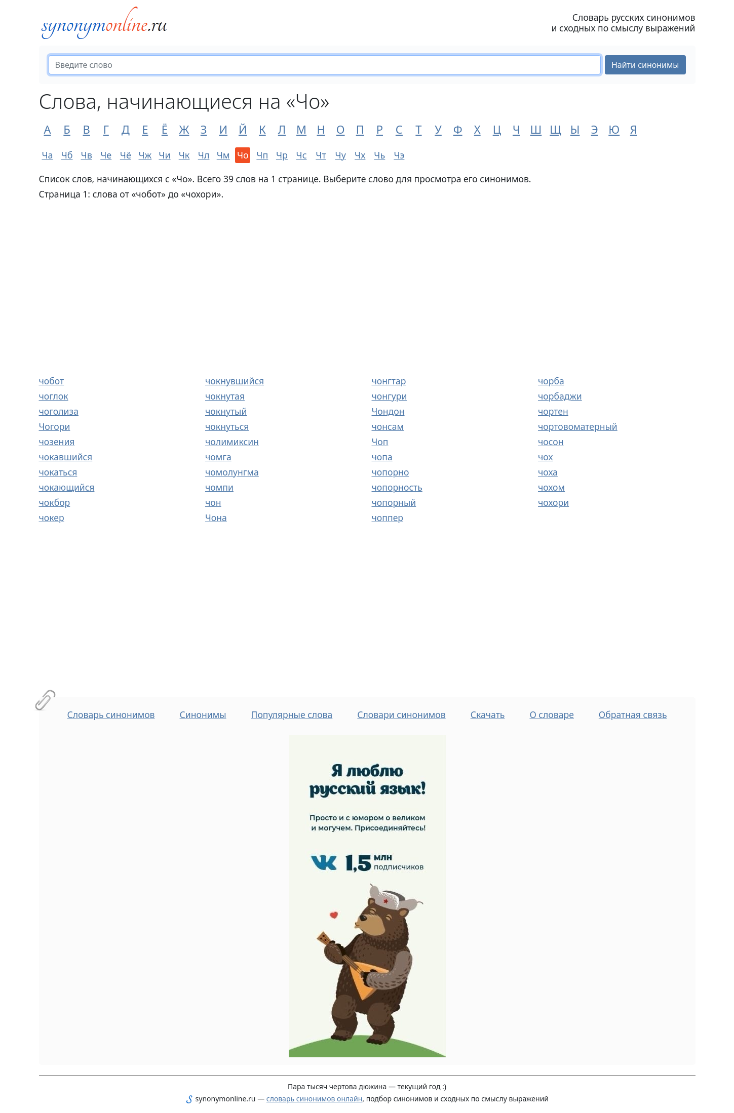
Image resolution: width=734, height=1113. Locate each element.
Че (105, 155)
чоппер (388, 517)
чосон (551, 441)
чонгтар (389, 381)
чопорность (397, 487)
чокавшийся (66, 457)
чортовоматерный (577, 426)
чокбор (54, 502)
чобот (51, 381)
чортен (553, 411)
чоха (548, 472)
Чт (321, 155)
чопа (382, 457)
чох (545, 457)
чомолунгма (232, 472)
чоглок (53, 396)
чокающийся (67, 487)
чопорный (394, 502)
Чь (379, 155)
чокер (51, 517)
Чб (67, 155)
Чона (216, 517)
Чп (262, 155)
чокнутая (225, 396)
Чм (223, 155)
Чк (184, 155)
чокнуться (227, 426)
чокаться (58, 472)
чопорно (390, 472)
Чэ (399, 155)
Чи (164, 155)
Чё (125, 155)
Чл (204, 155)
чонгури (389, 396)
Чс (301, 155)
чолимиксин (232, 441)
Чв (86, 155)
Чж (145, 155)
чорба (551, 381)
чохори (553, 502)
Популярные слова (291, 714)
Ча (47, 155)
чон (213, 502)
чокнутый (226, 411)
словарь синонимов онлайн (314, 1098)
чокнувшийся (234, 381)
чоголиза (59, 411)
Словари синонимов (401, 714)
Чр (282, 155)
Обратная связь (633, 714)
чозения (57, 441)
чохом (551, 487)
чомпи (219, 487)
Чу (340, 155)
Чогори (54, 426)
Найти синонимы (645, 64)
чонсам (388, 426)
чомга (218, 457)
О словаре (551, 714)
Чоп (380, 441)
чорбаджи (560, 396)
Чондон (388, 411)
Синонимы (202, 714)
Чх (360, 155)
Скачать (488, 714)
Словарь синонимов (110, 714)
